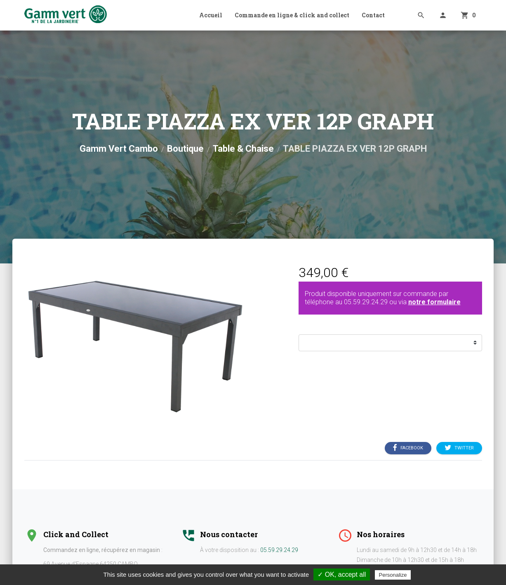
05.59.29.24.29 (366, 302)
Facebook (408, 447)
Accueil (210, 15)
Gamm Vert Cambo (119, 148)
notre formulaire (434, 302)
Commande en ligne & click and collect (292, 15)
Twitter (459, 447)
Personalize (393, 575)
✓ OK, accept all (342, 574)
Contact (373, 15)
